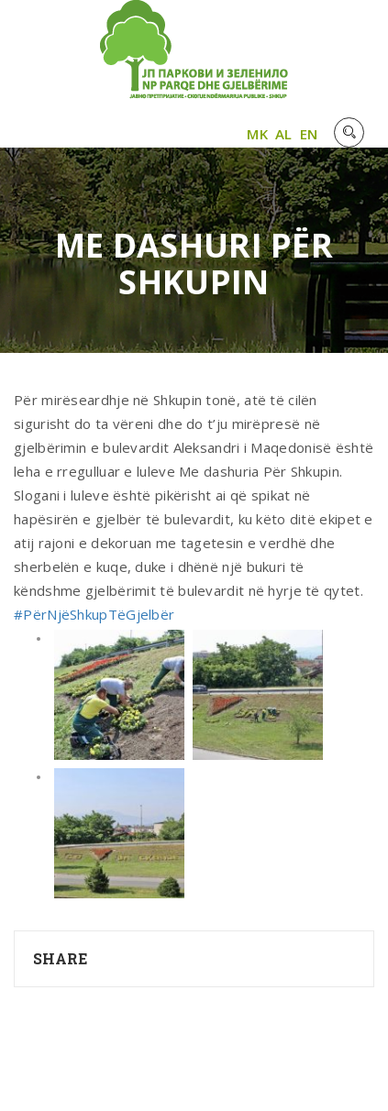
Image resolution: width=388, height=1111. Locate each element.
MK (257, 134)
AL (284, 134)
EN (309, 134)
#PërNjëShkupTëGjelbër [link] (94, 614)
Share (60, 958)
